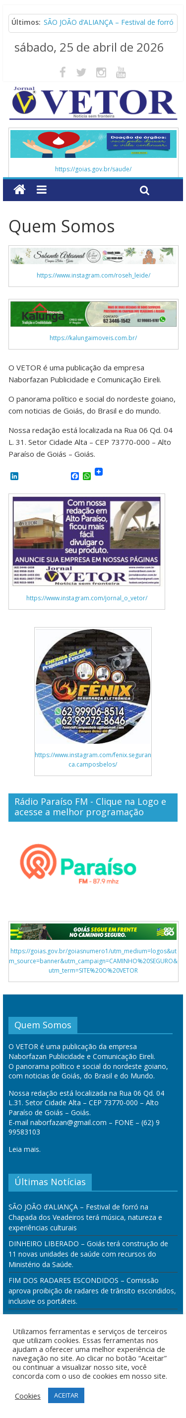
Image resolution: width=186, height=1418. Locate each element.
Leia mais (23, 1149)
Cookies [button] (28, 1395)
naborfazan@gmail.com (68, 1122)
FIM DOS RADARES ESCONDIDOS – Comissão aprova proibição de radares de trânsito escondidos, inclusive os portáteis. (92, 1291)
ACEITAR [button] (66, 1395)
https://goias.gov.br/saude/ (93, 169)
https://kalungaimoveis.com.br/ (93, 338)
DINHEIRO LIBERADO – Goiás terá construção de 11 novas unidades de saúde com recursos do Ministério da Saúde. (88, 1254)
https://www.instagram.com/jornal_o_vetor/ (86, 598)
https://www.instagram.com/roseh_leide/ (93, 275)
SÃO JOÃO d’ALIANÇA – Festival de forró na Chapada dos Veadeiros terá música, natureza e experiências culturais (85, 1217)
